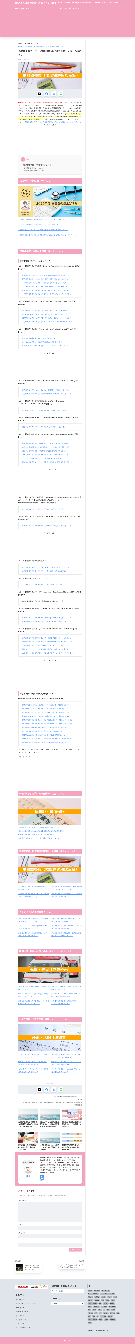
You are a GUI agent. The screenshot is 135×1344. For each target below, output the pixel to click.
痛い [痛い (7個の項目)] (100, 1309)
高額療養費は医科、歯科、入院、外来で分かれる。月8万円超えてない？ (47, 286)
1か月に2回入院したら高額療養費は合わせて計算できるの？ (43, 341)
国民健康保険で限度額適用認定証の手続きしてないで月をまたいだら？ (46, 616)
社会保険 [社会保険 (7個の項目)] (112, 1309)
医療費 (35, 1098)
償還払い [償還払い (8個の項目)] (97, 1296)
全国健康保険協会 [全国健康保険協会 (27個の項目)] (92, 1299)
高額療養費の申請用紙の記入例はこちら (36, 170)
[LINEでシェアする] (60, 93)
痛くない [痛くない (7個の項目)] (106, 1309)
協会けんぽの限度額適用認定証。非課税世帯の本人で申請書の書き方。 (46, 710)
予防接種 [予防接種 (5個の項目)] (90, 1292)
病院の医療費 (67, 8)
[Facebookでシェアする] (46, 93)
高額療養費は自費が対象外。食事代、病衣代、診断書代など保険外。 (46, 290)
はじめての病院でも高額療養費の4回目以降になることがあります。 (45, 314)
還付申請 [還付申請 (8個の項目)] (110, 1312)
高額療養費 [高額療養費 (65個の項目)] (112, 1315)
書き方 (52, 1098)
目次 (85, 8)
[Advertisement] (67, 24)
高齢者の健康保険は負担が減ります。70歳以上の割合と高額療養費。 (46, 442)
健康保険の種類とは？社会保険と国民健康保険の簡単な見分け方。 (41, 828)
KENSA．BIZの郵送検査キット (98, 1326)
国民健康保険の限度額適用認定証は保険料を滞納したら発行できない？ (46, 524)
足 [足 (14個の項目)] (97, 1312)
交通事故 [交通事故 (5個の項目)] (97, 1292)
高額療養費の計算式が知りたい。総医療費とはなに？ (40, 337)
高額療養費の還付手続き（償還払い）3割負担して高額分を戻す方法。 (46, 389)
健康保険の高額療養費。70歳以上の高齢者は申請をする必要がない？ (46, 450)
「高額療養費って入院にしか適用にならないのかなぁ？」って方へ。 (46, 282)
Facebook (42, 1176)
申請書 (59, 1098)
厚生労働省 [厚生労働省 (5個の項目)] (104, 1302)
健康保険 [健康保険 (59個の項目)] (90, 1296)
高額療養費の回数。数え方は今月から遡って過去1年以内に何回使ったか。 (47, 321)
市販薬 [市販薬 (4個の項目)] (94, 1305)
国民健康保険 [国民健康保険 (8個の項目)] (112, 1302)
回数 (46, 1098)
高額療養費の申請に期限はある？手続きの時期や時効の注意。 (43, 508)
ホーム (65, 2)
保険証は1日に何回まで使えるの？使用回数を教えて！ (37, 832)
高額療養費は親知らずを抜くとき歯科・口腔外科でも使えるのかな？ (46, 279)
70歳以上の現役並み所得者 (27, 922)
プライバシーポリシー (23, 1316)
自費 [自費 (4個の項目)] (89, 1312)
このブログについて (22, 1308)
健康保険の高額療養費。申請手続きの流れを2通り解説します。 (44, 426)
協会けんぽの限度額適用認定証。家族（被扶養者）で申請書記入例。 (46, 706)
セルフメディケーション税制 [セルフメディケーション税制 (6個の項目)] (107, 1289)
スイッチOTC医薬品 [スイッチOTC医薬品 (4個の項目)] (93, 1289)
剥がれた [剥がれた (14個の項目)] (106, 1299)
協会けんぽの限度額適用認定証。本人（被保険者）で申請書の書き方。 (46, 703)
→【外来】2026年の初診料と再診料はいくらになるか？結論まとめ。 (42, 219)
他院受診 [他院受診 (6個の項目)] (103, 1292)
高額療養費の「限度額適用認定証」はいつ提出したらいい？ (42, 583)
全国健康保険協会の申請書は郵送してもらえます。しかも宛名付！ (45, 643)
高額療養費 (78, 1101)
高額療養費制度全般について (72, 1092)
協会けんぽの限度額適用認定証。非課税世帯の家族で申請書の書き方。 (46, 714)
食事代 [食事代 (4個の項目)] (106, 1315)
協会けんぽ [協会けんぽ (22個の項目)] (96, 1302)
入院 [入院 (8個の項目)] (102, 1296)
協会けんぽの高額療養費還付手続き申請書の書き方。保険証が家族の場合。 (48, 721)
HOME (67, 1336)
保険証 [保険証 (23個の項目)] (115, 1292)
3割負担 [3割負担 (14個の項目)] (90, 1286)
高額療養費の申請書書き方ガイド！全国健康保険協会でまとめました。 (46, 740)
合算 (41, 1098)
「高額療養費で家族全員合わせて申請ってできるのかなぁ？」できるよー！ (48, 293)
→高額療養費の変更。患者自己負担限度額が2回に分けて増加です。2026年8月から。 (52, 122)
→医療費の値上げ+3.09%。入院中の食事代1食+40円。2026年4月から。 (43, 230)
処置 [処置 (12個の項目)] (100, 1299)
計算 (65, 1098)
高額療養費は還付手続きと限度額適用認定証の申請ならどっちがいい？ (46, 393)
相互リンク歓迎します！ (24, 1324)
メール (21, 1229)
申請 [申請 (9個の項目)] (108, 1305)
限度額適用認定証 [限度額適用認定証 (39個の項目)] (92, 1315)
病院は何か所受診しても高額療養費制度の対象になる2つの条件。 (44, 409)
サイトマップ (20, 1312)
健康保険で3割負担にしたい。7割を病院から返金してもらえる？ (40, 835)
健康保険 (72, 2)
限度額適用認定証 (75, 1098)
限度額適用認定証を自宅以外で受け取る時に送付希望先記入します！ (46, 732)
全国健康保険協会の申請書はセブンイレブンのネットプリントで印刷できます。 (49, 651)
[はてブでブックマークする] (53, 93)
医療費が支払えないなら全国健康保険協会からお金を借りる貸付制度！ (46, 647)
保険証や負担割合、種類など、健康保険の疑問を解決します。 (39, 824)
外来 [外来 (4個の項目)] (89, 1305)
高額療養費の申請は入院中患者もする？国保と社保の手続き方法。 (45, 569)
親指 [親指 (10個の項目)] (94, 1312)
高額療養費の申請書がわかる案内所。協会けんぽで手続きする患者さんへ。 (48, 636)
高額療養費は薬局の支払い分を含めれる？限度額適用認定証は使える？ (46, 275)
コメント (22, 1196)
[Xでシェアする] (39, 93)
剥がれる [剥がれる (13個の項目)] (112, 1299)
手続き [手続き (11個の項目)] (99, 1305)
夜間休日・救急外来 (106, 2)
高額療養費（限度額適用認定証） (87, 2)
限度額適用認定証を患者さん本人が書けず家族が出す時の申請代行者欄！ (47, 736)
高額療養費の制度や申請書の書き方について (36, 165)
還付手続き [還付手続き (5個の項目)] (103, 1312)
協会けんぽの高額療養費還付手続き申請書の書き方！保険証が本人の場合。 (48, 718)
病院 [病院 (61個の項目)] (96, 1309)
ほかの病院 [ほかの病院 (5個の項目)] (97, 1286)
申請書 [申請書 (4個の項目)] (113, 1305)
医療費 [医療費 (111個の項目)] (89, 1302)
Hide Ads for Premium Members (26, 1300)
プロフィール (77, 8)
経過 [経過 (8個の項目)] (118, 1309)
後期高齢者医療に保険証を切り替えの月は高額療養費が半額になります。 (47, 453)
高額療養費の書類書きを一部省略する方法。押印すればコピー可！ (45, 729)
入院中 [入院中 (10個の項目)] (107, 1296)
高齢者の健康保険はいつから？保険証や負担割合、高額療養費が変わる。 (47, 461)
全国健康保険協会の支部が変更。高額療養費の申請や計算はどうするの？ (47, 640)
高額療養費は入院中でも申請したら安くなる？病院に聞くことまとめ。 (46, 565)
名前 (20, 1220)
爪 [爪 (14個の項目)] (104, 1305)
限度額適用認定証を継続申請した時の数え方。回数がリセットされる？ (46, 317)
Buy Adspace (20, 1295)
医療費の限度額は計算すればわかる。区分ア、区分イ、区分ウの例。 (46, 345)
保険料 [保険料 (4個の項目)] (109, 1292)
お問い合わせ (92, 8)
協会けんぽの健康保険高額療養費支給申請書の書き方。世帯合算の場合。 (47, 725)
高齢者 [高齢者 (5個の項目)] (89, 1318)
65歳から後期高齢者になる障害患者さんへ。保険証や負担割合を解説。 (46, 446)
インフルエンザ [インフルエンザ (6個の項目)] (105, 1286)
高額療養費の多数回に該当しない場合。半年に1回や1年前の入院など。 (46, 310)
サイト (20, 1237)
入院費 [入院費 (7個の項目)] (113, 1296)
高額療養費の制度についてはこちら (35, 168)
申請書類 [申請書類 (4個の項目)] (90, 1309)
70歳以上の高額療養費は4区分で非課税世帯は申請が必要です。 (44, 457)
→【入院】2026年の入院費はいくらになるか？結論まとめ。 (39, 224)
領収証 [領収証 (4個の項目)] (100, 1315)
